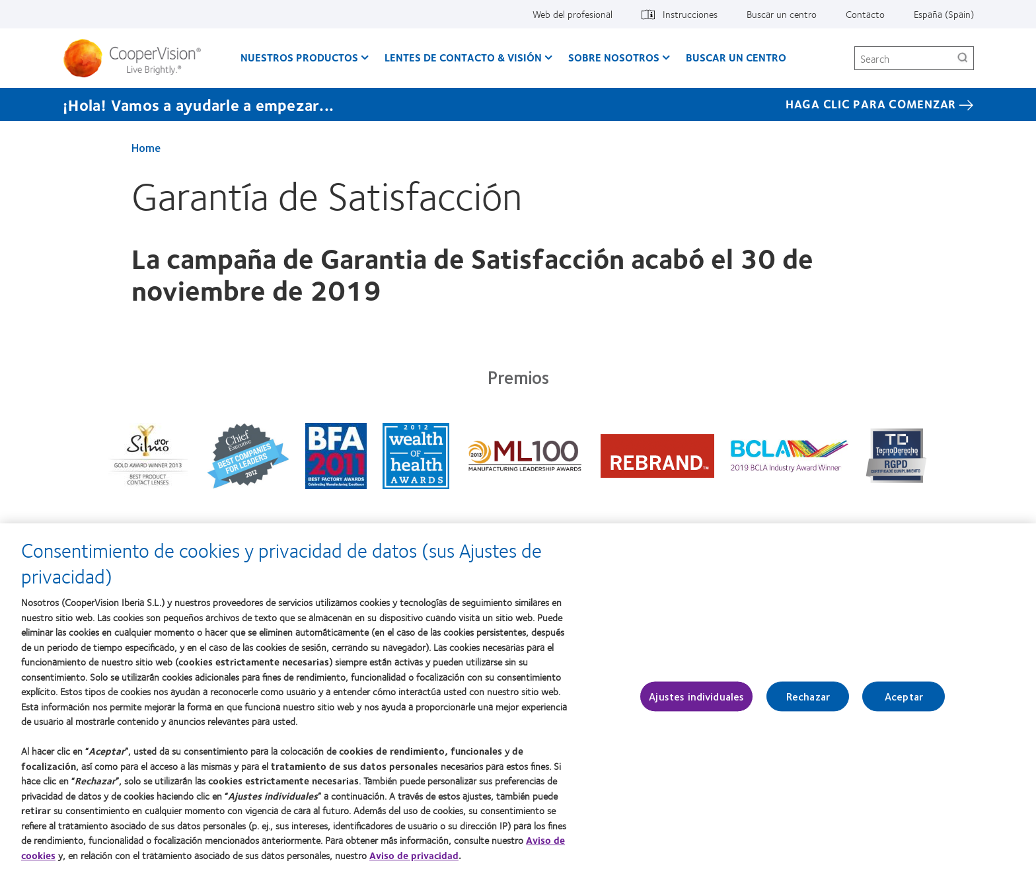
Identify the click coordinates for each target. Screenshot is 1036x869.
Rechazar (808, 703)
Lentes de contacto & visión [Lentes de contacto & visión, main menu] (463, 57)
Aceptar (904, 703)
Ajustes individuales (696, 703)
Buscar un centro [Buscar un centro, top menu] (782, 14)
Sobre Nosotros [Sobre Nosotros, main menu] (613, 57)
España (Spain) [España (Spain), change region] (944, 14)
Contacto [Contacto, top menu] (865, 14)
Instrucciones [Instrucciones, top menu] (690, 14)
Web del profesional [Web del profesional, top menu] (572, 14)
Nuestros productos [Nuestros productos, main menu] (299, 57)
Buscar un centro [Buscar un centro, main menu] (736, 57)
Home (146, 147)
